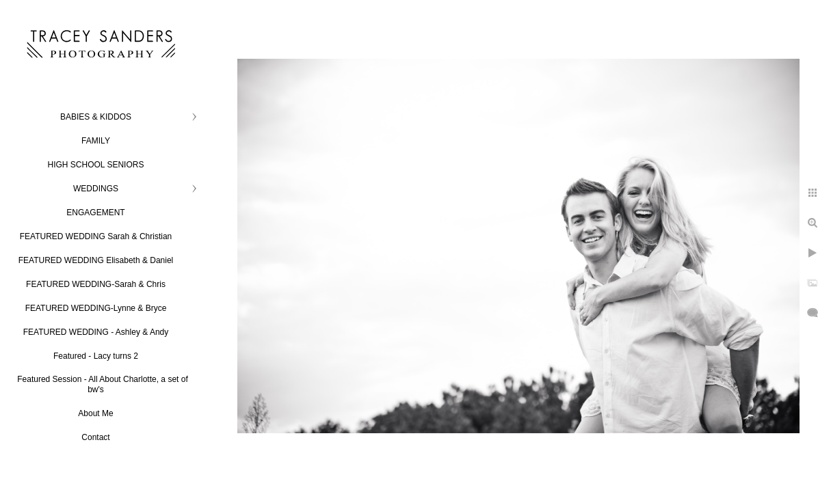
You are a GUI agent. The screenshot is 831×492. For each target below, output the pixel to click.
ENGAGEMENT (95, 212)
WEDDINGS (95, 188)
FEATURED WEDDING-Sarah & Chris (96, 284)
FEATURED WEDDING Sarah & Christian (96, 236)
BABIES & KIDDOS (95, 117)
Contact (95, 437)
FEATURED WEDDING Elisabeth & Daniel (96, 260)
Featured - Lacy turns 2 (95, 356)
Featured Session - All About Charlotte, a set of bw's (102, 384)
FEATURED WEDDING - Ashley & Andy (96, 332)
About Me (95, 413)
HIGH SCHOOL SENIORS (96, 164)
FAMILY (95, 141)
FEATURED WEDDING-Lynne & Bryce (96, 308)
